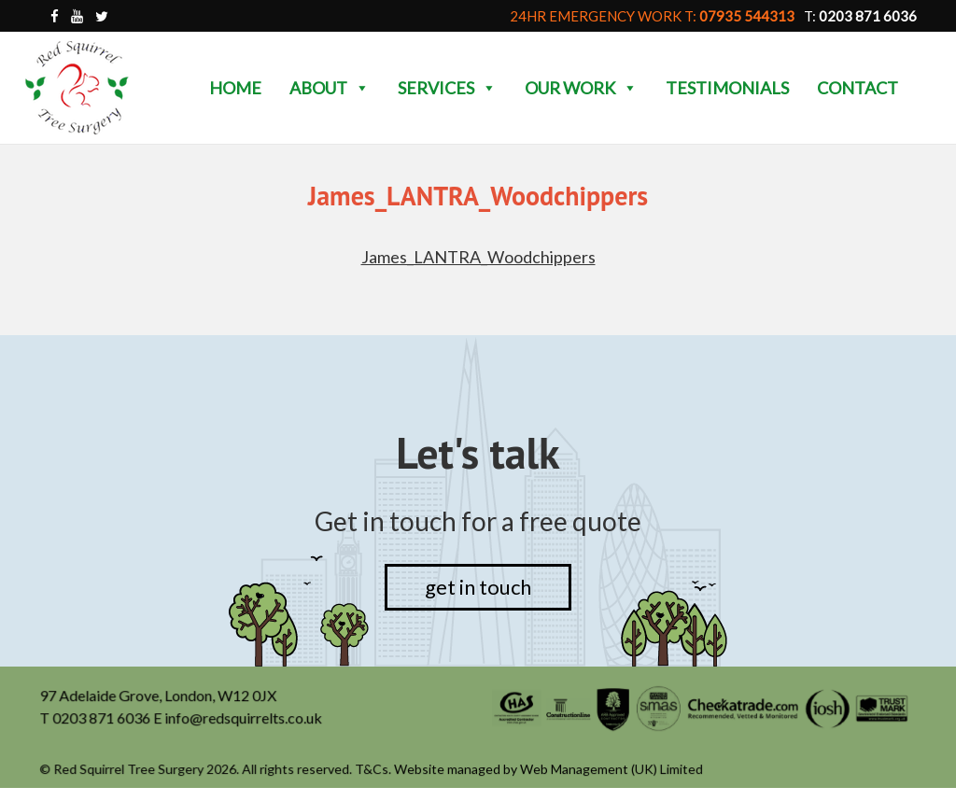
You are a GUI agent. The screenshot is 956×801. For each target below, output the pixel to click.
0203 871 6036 (103, 718)
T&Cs (372, 770)
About (329, 87)
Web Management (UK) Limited (611, 770)
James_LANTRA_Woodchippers (478, 256)
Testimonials (727, 87)
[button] (361, 87)
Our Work (581, 87)
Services (447, 87)
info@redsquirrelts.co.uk (244, 718)
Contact (857, 87)
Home (235, 87)
